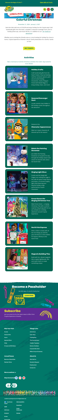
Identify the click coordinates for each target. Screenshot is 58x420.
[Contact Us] (44, 9)
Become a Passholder (9, 359)
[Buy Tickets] (48, 9)
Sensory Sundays (34, 346)
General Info (7, 334)
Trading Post (33, 337)
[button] (52, 9)
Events (6, 332)
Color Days (32, 334)
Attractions (33, 332)
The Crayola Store (34, 340)
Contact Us (32, 367)
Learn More (29, 295)
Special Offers (8, 340)
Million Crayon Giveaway (36, 351)
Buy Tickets (29, 48)
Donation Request (34, 362)
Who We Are (33, 359)
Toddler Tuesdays (34, 343)
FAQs (5, 343)
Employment (33, 365)
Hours (5, 337)
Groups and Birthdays (10, 346)
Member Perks (8, 362)
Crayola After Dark (35, 348)
